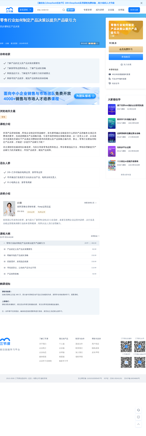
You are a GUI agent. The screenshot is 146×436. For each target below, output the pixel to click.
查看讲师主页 (89, 203)
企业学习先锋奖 (45, 361)
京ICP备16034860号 (132, 378)
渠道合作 (79, 344)
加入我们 (79, 352)
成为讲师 (100, 10)
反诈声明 (95, 352)
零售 (3, 117)
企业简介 (42, 348)
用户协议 (95, 344)
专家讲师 (88, 10)
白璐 (19, 203)
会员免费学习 (125, 49)
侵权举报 (79, 357)
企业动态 (42, 352)
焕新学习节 (63, 361)
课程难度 (89, 43)
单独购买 (125, 57)
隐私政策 (95, 348)
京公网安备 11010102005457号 (90, 378)
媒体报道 (42, 357)
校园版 (62, 357)
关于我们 (42, 344)
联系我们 (79, 348)
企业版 (111, 10)
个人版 (62, 344)
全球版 (121, 10)
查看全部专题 (126, 175)
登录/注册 (134, 10)
